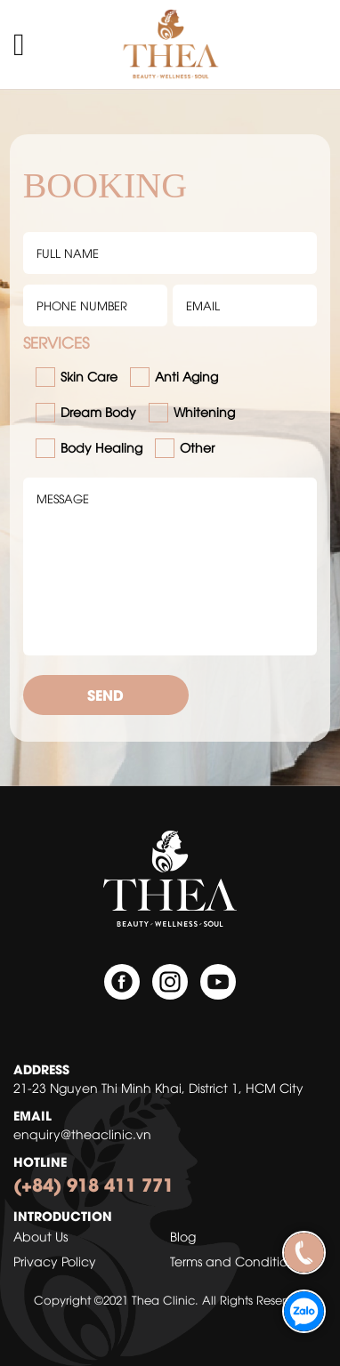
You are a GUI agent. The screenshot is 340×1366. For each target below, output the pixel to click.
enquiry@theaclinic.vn (82, 1133)
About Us (40, 1235)
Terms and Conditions (235, 1260)
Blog (183, 1235)
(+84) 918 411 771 (93, 1183)
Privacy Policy (54, 1260)
